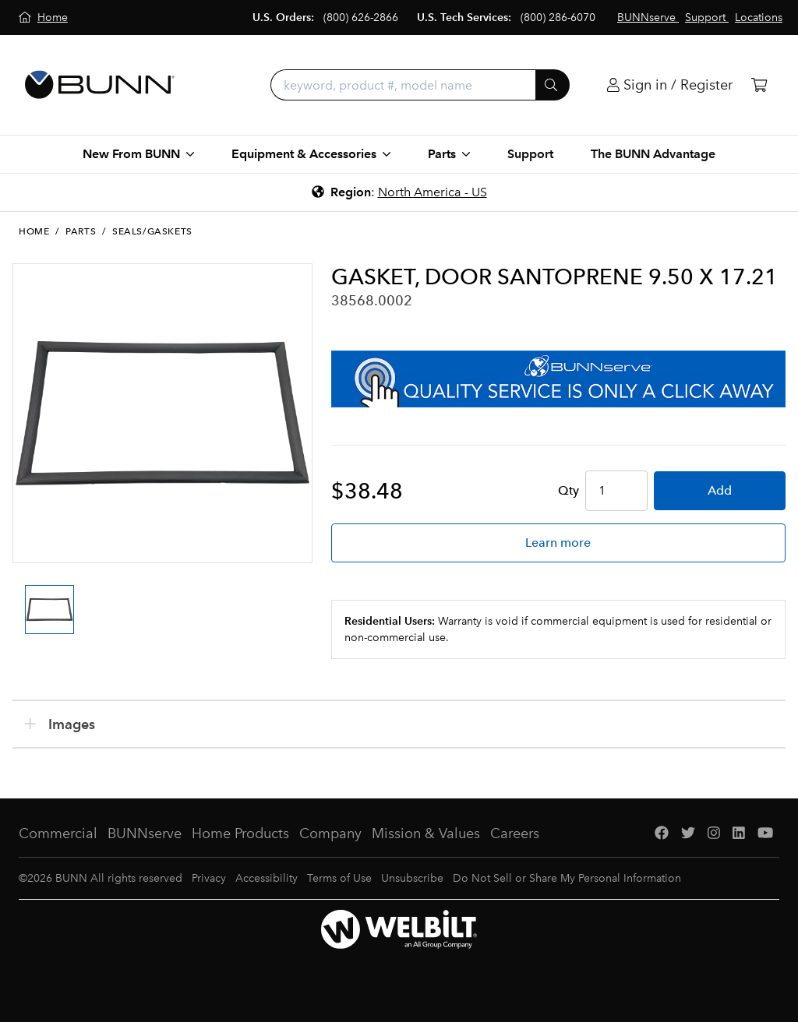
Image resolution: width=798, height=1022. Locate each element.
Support (530, 153)
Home (34, 231)
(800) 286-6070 (558, 17)
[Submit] (552, 84)
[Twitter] (688, 833)
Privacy (209, 878)
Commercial (58, 833)
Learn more (558, 542)
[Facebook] (662, 833)
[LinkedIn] (739, 833)
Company (330, 833)
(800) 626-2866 (360, 17)
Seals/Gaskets (152, 231)
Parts (80, 231)
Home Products (240, 833)
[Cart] (759, 85)
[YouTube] (765, 833)
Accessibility (266, 878)
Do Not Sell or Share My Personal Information (567, 878)
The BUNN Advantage (653, 153)
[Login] (670, 85)
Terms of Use (339, 878)
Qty (568, 490)
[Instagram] (714, 833)
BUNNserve (145, 833)
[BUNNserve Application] (558, 379)
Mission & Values (426, 833)
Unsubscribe (412, 878)
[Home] (43, 17)
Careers (514, 833)
